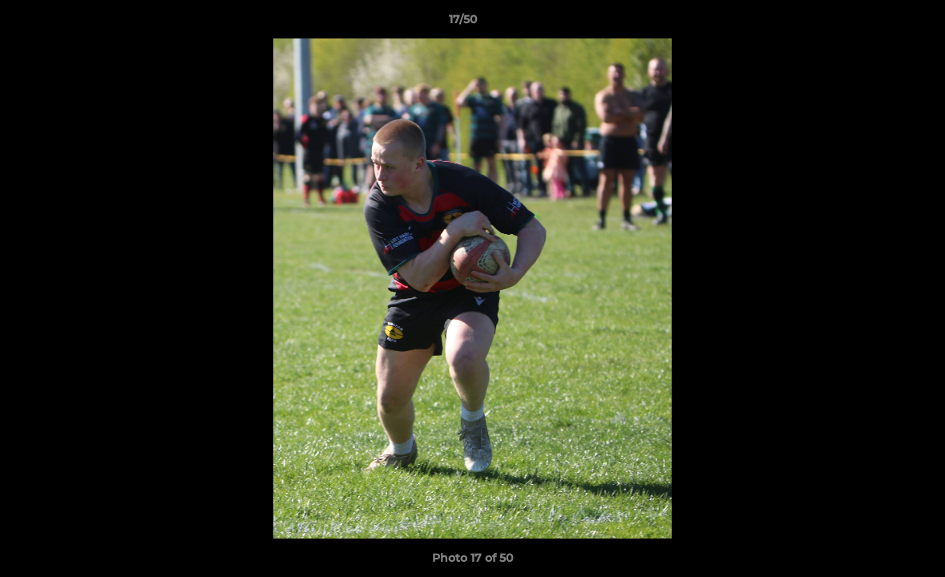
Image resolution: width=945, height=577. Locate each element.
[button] (877, 23)
